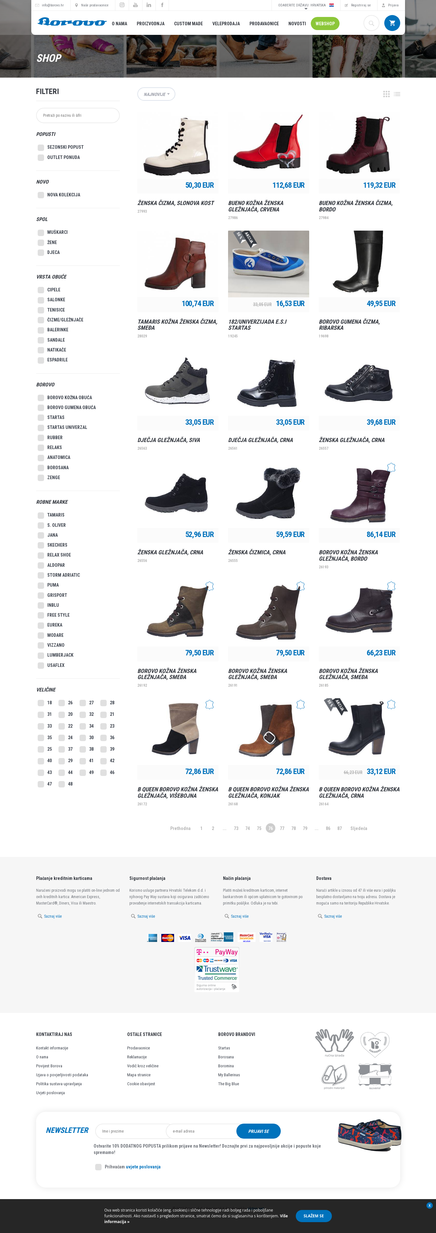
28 (107, 703)
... (224, 828)
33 (45, 726)
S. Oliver (52, 525)
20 (65, 715)
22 (65, 726)
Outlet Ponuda (59, 157)
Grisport (52, 595)
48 (65, 784)
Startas (51, 418)
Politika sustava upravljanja (59, 1083)
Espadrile (53, 360)
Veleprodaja (226, 23)
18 (45, 703)
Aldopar (51, 565)
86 (328, 828)
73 (236, 828)
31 (45, 715)
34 (87, 726)
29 (65, 761)
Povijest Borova (49, 1065)
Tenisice (51, 310)
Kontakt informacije (52, 1048)
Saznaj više (53, 916)
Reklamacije (137, 1057)
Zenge (49, 478)
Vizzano (51, 645)
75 (259, 828)
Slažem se (314, 1216)
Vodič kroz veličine (142, 1065)
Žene (47, 243)
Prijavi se (299, 1131)
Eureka (50, 625)
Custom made (188, 23)
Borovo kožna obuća (65, 398)
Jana (48, 535)
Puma (48, 585)
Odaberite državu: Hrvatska (306, 5)
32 (87, 715)
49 (87, 773)
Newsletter (67, 1130)
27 (87, 703)
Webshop (325, 23)
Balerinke (53, 330)
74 (247, 828)
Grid (386, 94)
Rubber (50, 438)
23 (107, 726)
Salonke (51, 300)
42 (107, 761)
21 (107, 715)
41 (87, 761)
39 (107, 749)
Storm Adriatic (59, 575)
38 (87, 749)
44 (65, 773)
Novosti (297, 23)
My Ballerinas (229, 1074)
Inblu (48, 605)
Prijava (393, 5)
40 (45, 761)
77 (282, 828)
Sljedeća (358, 828)
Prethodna (180, 828)
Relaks (50, 448)
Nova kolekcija (59, 195)
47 (45, 784)
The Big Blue (228, 1083)
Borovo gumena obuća (67, 408)
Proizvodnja (150, 23)
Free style (54, 615)
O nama (119, 23)
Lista (397, 94)
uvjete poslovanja (143, 1166)
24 (65, 738)
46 (107, 773)
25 (45, 749)
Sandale (51, 340)
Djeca (49, 252)
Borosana (53, 468)
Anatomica (54, 458)
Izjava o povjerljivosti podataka (62, 1074)
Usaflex (51, 665)
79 (305, 828)
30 (87, 738)
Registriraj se (361, 5)
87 (339, 828)
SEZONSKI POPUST (61, 148)
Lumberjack (55, 655)
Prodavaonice (264, 23)
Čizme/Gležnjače (60, 320)
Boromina (226, 1065)
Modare (51, 635)
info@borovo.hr (53, 5)
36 (107, 738)
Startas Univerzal (62, 428)
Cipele (49, 290)
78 (293, 828)
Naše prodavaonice (95, 5)
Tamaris (51, 515)
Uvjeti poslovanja (50, 1092)
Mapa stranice (138, 1074)
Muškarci (53, 233)
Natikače (52, 350)
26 (65, 703)
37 (65, 749)
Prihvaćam (128, 1167)
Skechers (52, 545)
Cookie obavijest (141, 1083)
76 (270, 828)
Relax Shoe (54, 555)
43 (45, 773)
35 (45, 738)
